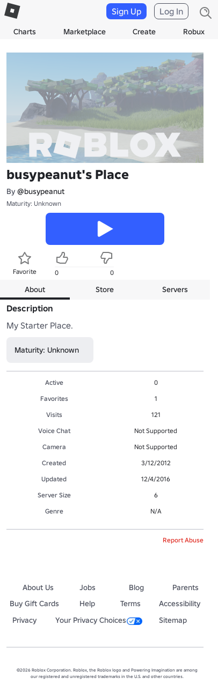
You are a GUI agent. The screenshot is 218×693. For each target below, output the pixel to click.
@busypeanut (40, 191)
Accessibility (179, 603)
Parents (185, 587)
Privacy (24, 620)
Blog (136, 587)
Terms (130, 603)
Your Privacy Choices (98, 620)
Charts (24, 31)
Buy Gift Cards (34, 603)
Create (144, 31)
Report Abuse (183, 540)
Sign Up (126, 11)
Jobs (87, 587)
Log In (171, 11)
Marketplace (84, 31)
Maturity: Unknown (33, 203)
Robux (194, 31)
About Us (38, 587)
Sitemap (173, 620)
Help (87, 603)
